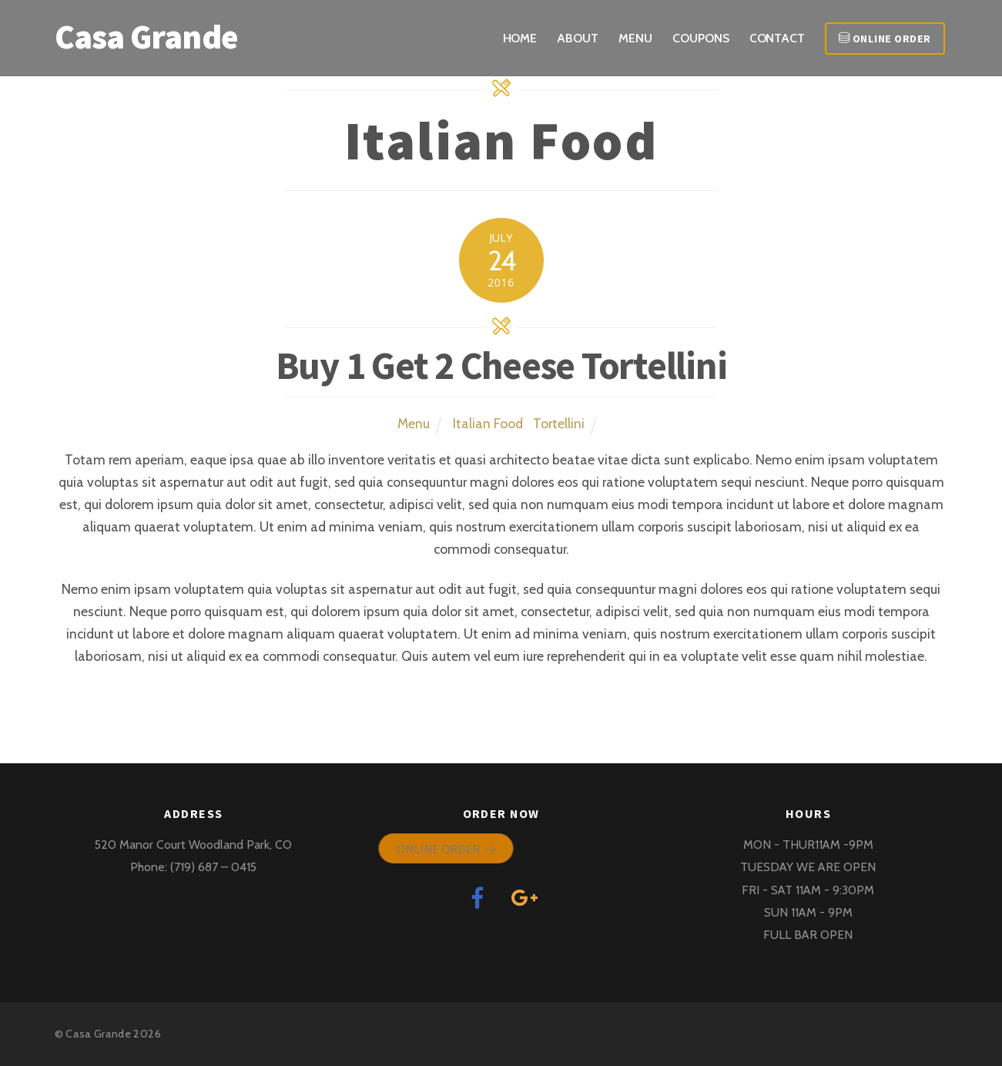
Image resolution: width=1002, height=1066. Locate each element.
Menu (635, 38)
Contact (777, 38)
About (577, 38)
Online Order (885, 38)
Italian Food (488, 423)
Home (520, 38)
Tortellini (559, 423)
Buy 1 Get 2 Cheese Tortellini (501, 365)
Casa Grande (98, 1034)
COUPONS (700, 38)
